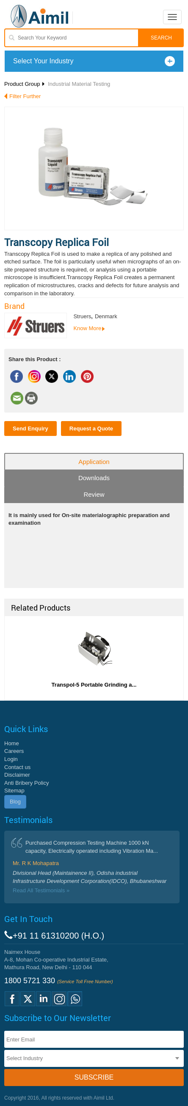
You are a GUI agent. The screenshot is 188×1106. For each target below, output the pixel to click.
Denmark (106, 316)
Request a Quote (91, 428)
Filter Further (25, 96)
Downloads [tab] (94, 477)
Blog (15, 801)
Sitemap (14, 790)
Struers (82, 316)
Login (11, 759)
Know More (87, 328)
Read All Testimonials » (41, 890)
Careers (14, 751)
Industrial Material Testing (79, 84)
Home (11, 743)
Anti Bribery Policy (26, 783)
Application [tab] (93, 461)
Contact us (17, 767)
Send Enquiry (30, 428)
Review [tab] (93, 494)
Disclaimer (17, 775)
